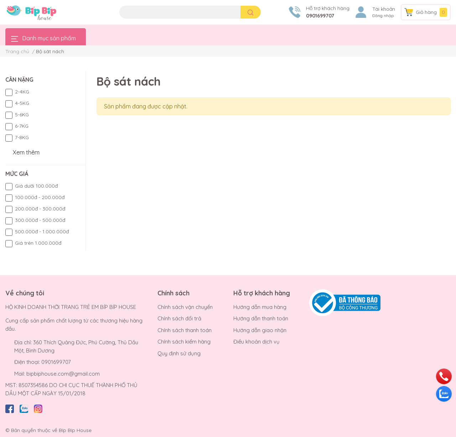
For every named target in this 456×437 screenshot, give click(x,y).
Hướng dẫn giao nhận (259, 330)
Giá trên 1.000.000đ (38, 243)
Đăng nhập (383, 15)
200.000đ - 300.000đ (40, 208)
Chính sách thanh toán (184, 330)
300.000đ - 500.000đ (40, 220)
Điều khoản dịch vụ (256, 341)
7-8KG (22, 137)
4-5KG (22, 103)
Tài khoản (383, 9)
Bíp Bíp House (75, 430)
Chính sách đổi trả (179, 318)
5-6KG (22, 114)
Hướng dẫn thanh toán (260, 318)
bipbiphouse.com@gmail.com (63, 373)
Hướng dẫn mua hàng (259, 307)
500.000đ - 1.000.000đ (42, 231)
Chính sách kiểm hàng (184, 341)
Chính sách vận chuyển (185, 307)
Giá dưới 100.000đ (36, 186)
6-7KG (21, 126)
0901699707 (320, 15)
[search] (250, 12)
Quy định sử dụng (179, 353)
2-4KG (22, 91)
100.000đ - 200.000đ (39, 197)
